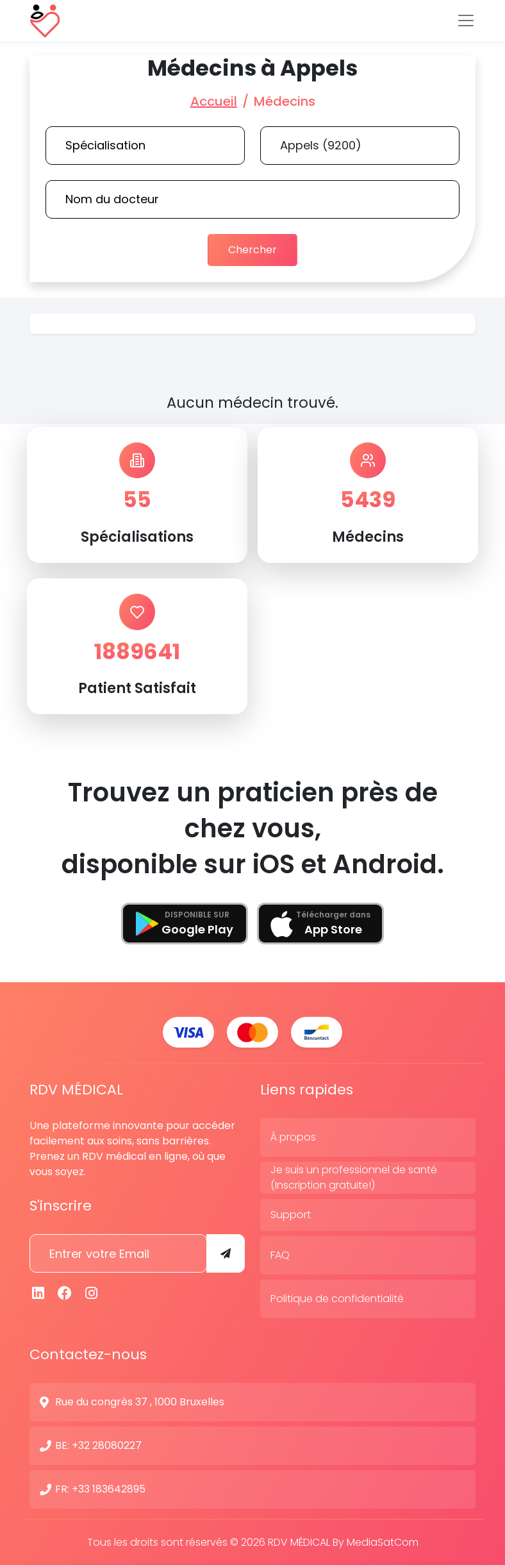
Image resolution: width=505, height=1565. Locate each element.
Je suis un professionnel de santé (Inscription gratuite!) (353, 1177)
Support (290, 1214)
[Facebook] (65, 1293)
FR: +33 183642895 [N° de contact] (100, 1488)
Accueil (213, 101)
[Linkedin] (38, 1293)
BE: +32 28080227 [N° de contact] (98, 1444)
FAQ (280, 1254)
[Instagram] (92, 1293)
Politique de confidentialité (337, 1298)
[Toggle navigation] (466, 20)
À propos (293, 1136)
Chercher (252, 249)
